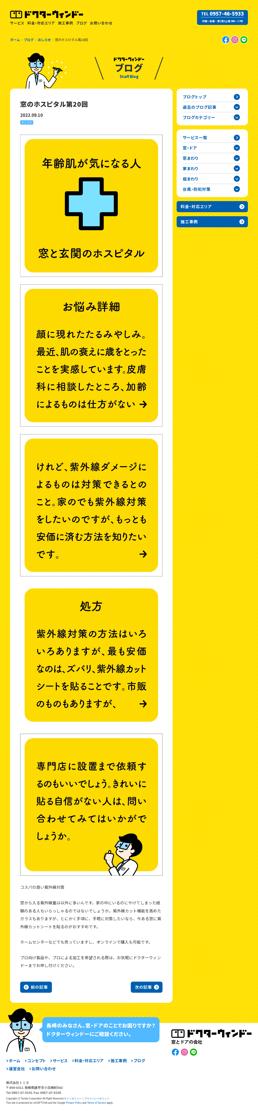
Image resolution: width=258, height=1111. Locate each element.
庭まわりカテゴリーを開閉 (237, 179)
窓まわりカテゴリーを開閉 (237, 158)
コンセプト (36, 1061)
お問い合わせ (101, 22)
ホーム (14, 1061)
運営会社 (17, 1069)
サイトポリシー (73, 1098)
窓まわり (191, 158)
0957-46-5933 (227, 13)
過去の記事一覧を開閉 (237, 107)
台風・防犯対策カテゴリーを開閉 (237, 189)
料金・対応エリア (41, 22)
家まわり (191, 168)
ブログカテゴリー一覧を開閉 (237, 117)
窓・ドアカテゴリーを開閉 (237, 148)
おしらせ (27, 122)
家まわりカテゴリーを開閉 (237, 168)
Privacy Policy (74, 1102)
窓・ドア (190, 148)
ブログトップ (194, 97)
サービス (17, 22)
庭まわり (191, 179)
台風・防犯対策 (197, 189)
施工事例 (65, 22)
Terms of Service (96, 1102)
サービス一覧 (195, 137)
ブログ (81, 22)
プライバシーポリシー (96, 1098)
